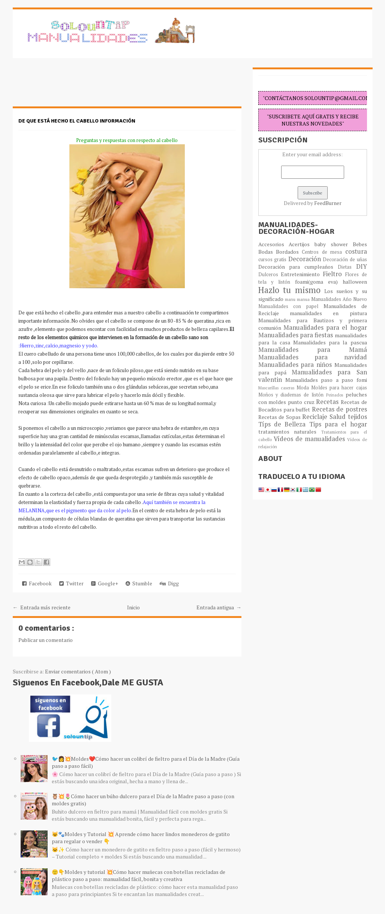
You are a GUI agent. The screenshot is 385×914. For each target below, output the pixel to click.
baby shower (334, 244)
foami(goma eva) (319, 281)
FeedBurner (328, 202)
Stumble (139, 583)
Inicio (133, 607)
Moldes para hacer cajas (339, 387)
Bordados (289, 251)
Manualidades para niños (296, 365)
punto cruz (302, 401)
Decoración (305, 259)
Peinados (336, 395)
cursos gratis (273, 259)
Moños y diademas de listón (292, 395)
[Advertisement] (73, 86)
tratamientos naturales (289, 431)
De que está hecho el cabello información (76, 121)
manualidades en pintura (328, 313)
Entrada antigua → (218, 607)
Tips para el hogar (338, 424)
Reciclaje (316, 417)
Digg (169, 583)
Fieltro (334, 274)
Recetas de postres (339, 409)
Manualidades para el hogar (325, 327)
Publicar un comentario (45, 639)
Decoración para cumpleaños (298, 266)
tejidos (357, 417)
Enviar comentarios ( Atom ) (78, 671)
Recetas (328, 402)
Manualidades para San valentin (312, 376)
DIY (361, 266)
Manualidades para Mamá (312, 350)
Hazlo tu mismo (291, 289)
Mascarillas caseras (277, 387)
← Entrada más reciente (41, 607)
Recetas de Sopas (280, 416)
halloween (355, 281)
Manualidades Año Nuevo (339, 299)
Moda (304, 387)
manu (291, 299)
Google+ (104, 583)
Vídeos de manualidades (311, 439)
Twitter (71, 583)
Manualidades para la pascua (330, 342)
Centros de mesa (323, 252)
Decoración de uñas (345, 259)
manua (304, 299)
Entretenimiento (302, 274)
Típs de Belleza (283, 424)
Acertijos (302, 244)
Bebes (360, 244)
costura (356, 251)
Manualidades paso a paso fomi (326, 379)
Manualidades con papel (291, 306)
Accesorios (273, 244)
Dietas (347, 267)
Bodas (267, 251)
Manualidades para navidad (312, 357)
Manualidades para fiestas (296, 335)
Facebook (37, 583)
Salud (339, 417)
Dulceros (269, 274)
